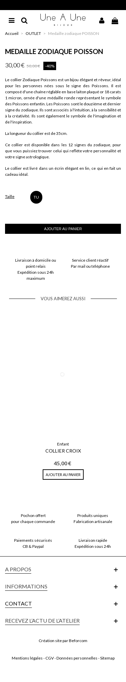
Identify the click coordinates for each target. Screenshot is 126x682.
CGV (49, 658)
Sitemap (107, 658)
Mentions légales (27, 658)
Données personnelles (76, 658)
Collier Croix (63, 451)
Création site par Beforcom (63, 640)
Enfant (63, 444)
